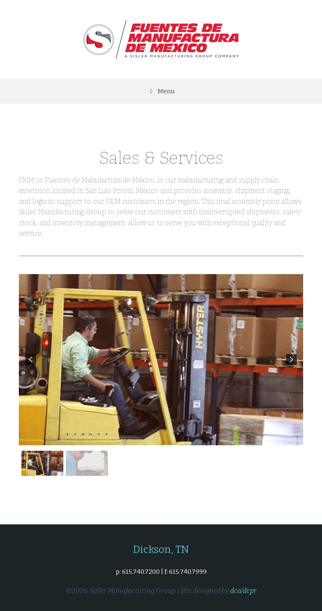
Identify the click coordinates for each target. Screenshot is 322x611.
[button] (30, 359)
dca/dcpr (243, 591)
